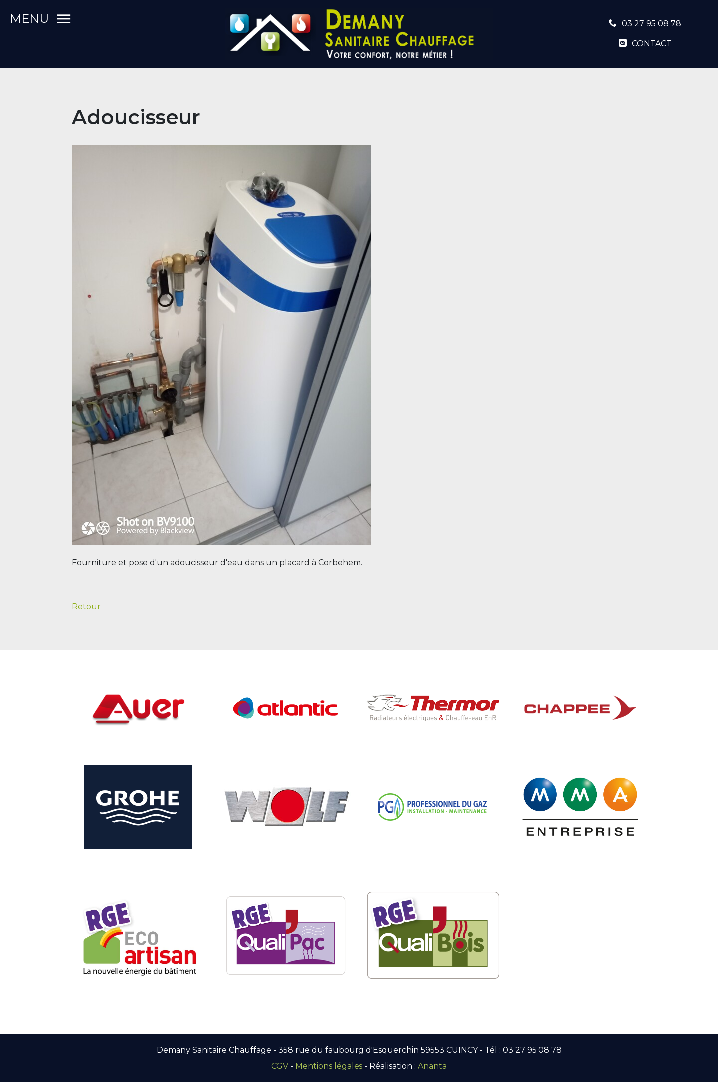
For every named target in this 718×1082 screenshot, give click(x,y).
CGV (279, 1066)
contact (652, 43)
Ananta (432, 1066)
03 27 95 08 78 (651, 23)
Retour (86, 606)
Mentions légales (328, 1066)
